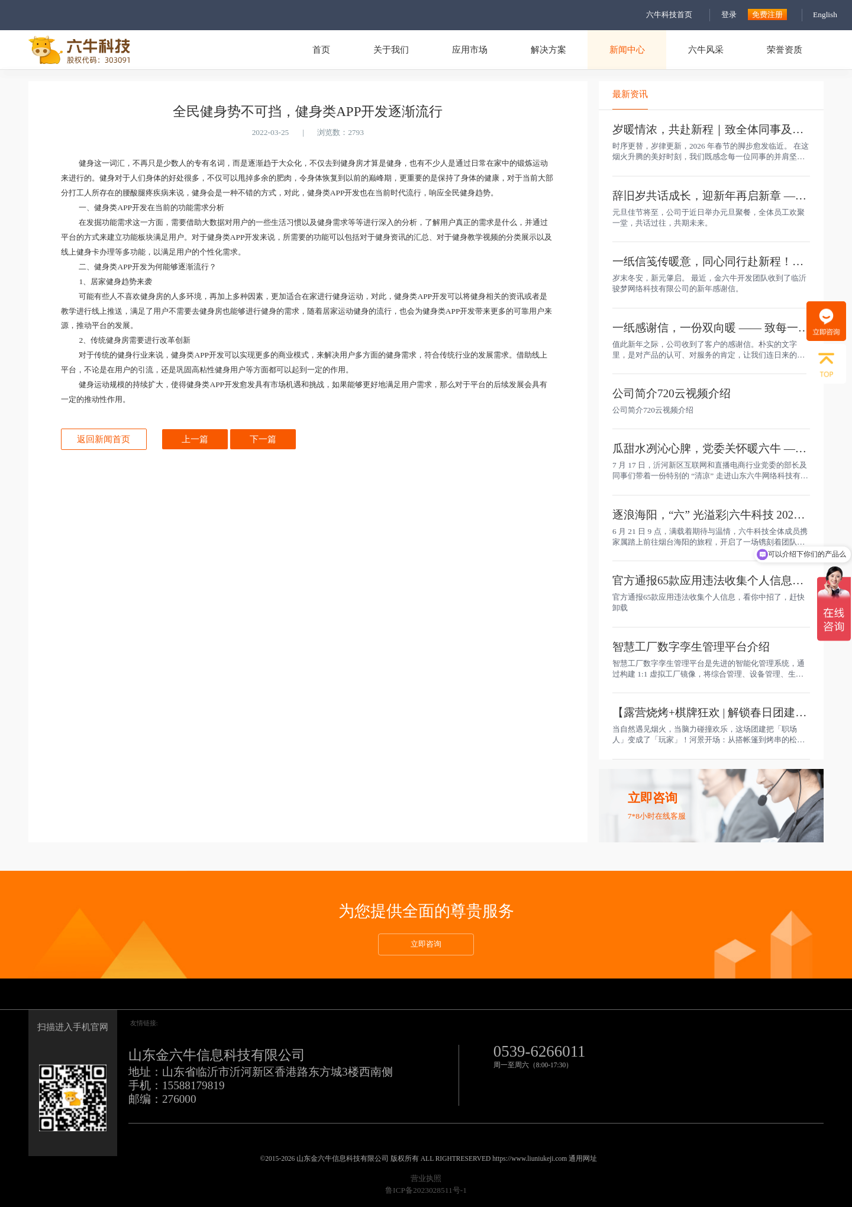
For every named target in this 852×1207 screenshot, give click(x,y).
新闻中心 (627, 49)
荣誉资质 (784, 49)
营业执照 (426, 1178)
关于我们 (391, 49)
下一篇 (263, 439)
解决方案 (548, 49)
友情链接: (144, 1023)
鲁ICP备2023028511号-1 (426, 1190)
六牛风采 (706, 49)
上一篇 (195, 439)
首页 (321, 49)
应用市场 (470, 49)
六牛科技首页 (669, 14)
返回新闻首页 (103, 439)
